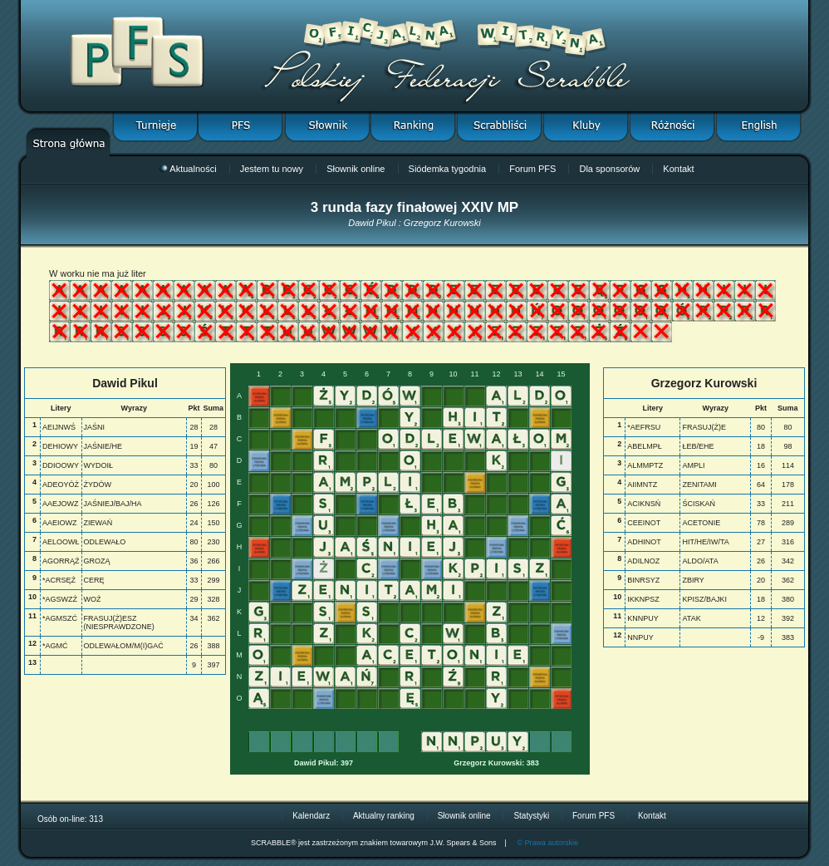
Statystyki (531, 815)
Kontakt (678, 169)
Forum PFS (532, 169)
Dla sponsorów (609, 169)
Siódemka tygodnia (448, 169)
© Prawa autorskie (547, 843)
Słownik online (355, 169)
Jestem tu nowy (271, 169)
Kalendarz (311, 815)
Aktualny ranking (383, 815)
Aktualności (187, 169)
